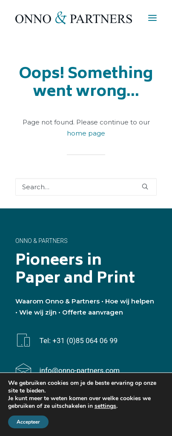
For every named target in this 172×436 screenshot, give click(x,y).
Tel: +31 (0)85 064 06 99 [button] (79, 340)
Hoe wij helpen (129, 301)
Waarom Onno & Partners (57, 301)
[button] (152, 18)
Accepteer (28, 422)
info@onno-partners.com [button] (80, 370)
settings (105, 406)
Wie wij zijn (38, 312)
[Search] (86, 187)
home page (86, 133)
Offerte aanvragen (92, 312)
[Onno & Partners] (73, 18)
